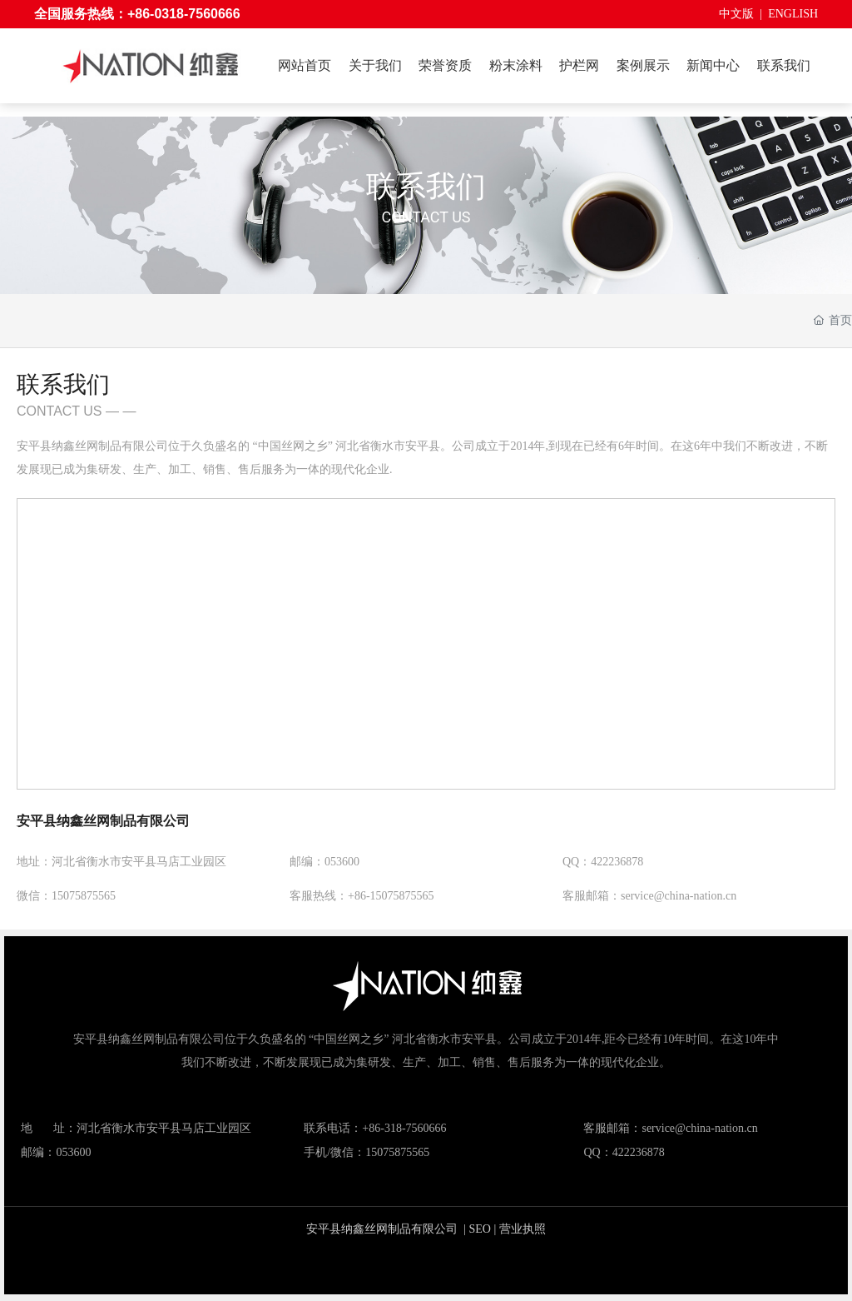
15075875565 (397, 1152)
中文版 (736, 13)
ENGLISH (793, 13)
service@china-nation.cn (699, 1128)
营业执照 (522, 1229)
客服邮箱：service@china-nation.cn (649, 896)
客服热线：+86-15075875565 (362, 896)
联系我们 (426, 187)
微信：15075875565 (66, 896)
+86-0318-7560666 (183, 14)
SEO (480, 1229)
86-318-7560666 (407, 1128)
